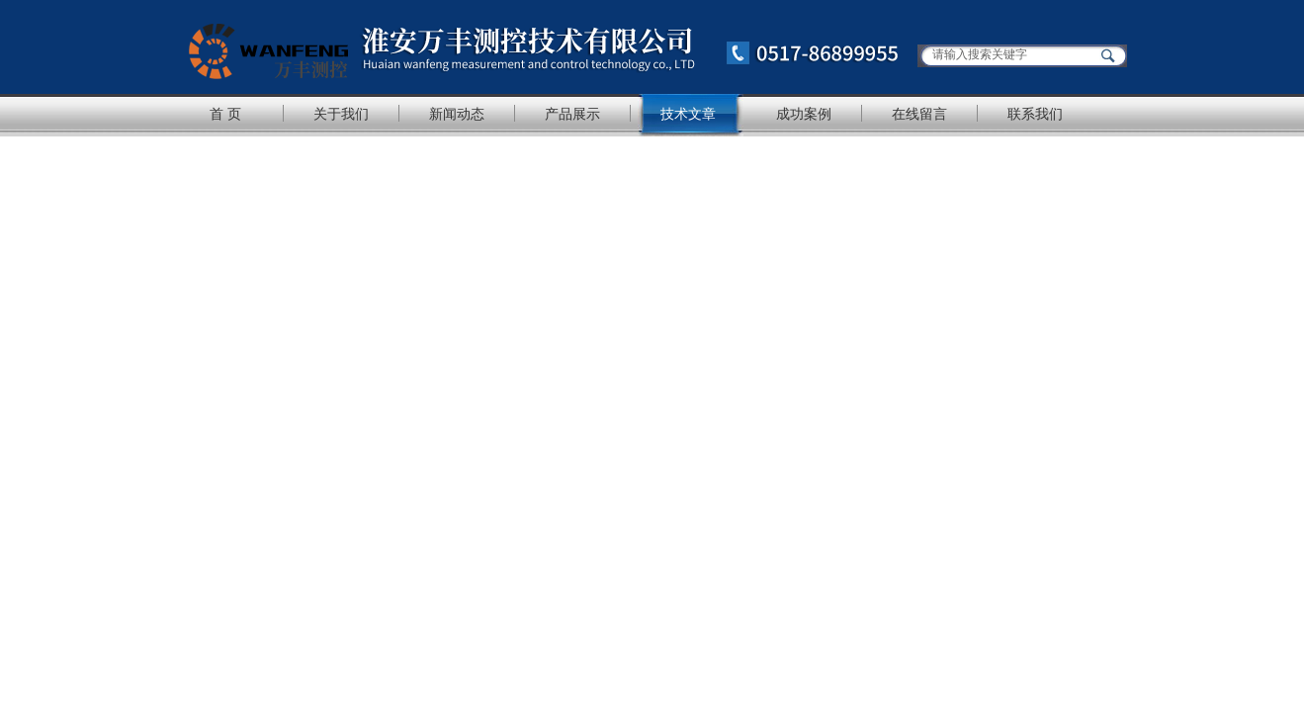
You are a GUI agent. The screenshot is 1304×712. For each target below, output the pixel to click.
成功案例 (803, 114)
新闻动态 (456, 114)
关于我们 (341, 114)
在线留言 (919, 114)
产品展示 (572, 114)
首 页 (225, 114)
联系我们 (1035, 114)
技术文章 (688, 114)
